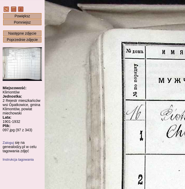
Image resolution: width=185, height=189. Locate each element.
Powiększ (22, 16)
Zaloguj (8, 143)
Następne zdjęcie (22, 33)
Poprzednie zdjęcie (22, 40)
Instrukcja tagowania (18, 159)
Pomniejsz (22, 22)
